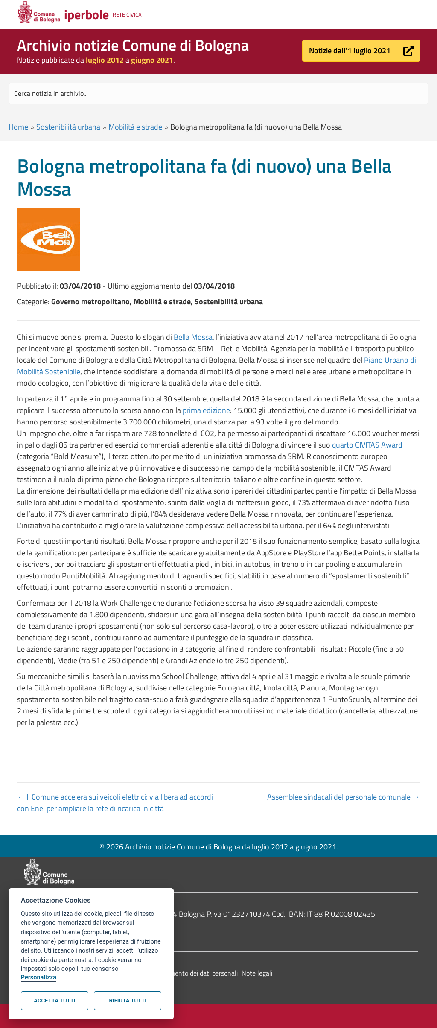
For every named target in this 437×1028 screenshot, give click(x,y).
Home (18, 127)
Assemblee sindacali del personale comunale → (343, 797)
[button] (361, 51)
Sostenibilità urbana (68, 127)
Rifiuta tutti (127, 1000)
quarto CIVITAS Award (367, 444)
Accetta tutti (54, 1000)
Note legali (257, 973)
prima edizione (206, 410)
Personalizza (38, 977)
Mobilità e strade (135, 127)
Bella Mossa (193, 337)
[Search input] (218, 93)
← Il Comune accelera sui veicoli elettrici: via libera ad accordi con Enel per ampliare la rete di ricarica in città (115, 802)
